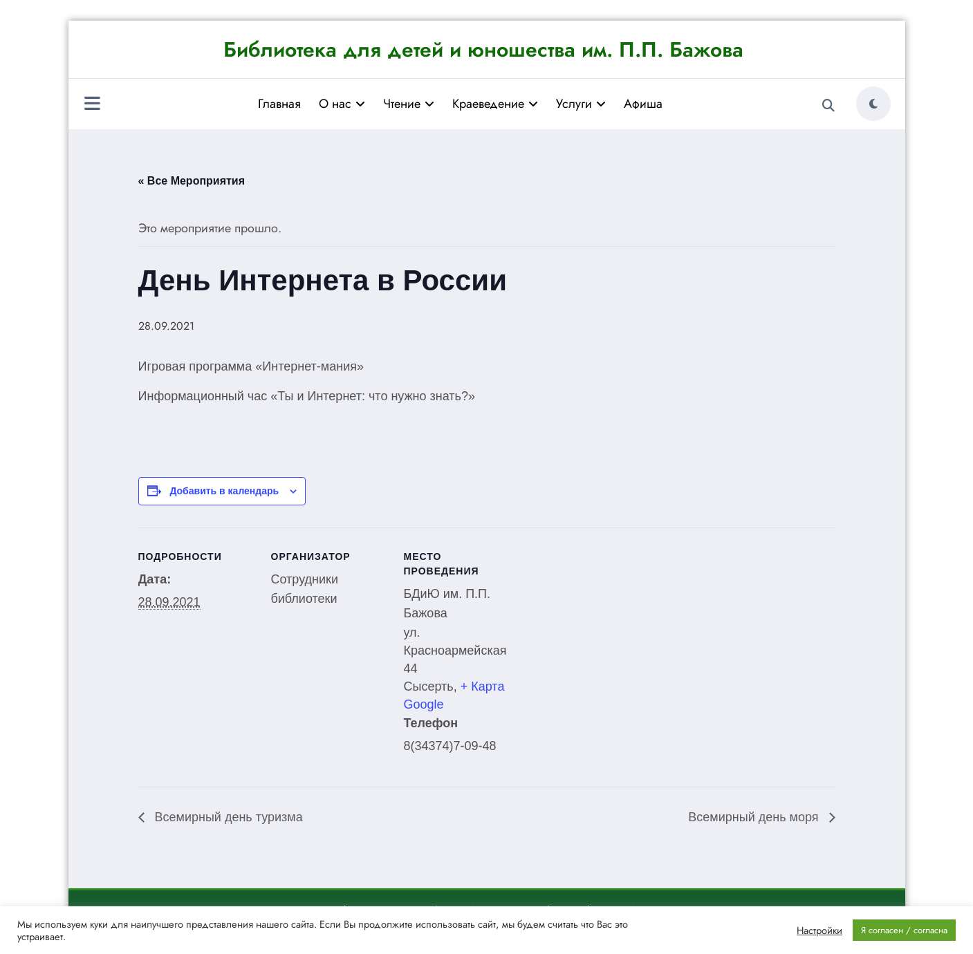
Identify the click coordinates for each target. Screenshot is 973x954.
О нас (342, 104)
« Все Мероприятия (191, 181)
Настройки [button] (819, 930)
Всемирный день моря (755, 817)
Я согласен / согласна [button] (904, 930)
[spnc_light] (873, 103)
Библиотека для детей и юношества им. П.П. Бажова (483, 49)
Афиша (643, 104)
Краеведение (495, 104)
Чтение (408, 104)
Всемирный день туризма (227, 817)
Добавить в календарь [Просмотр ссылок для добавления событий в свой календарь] (224, 490)
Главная (279, 104)
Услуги (581, 104)
